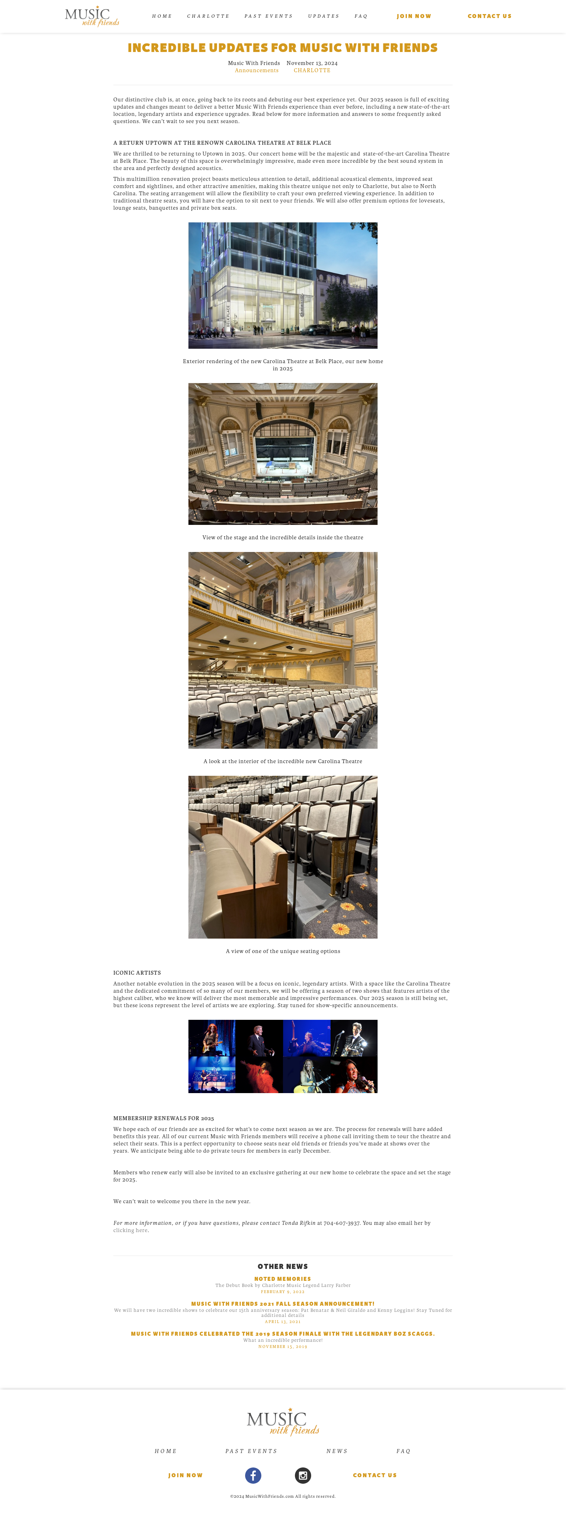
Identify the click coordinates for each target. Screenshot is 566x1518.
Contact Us (375, 1475)
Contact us (490, 16)
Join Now (414, 16)
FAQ (361, 16)
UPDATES (324, 16)
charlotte (312, 70)
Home (162, 16)
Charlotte (208, 16)
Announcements (257, 70)
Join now (186, 1475)
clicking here (130, 1230)
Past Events (268, 16)
